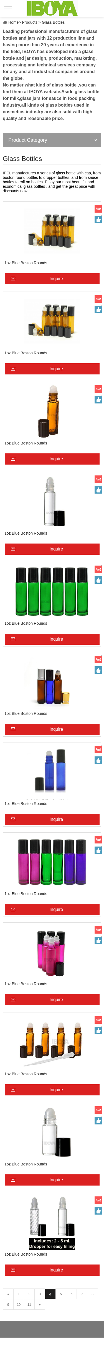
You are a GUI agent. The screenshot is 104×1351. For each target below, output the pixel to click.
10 (19, 1305)
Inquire (56, 278)
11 (29, 1305)
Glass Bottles (53, 22)
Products (29, 22)
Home (13, 22)
